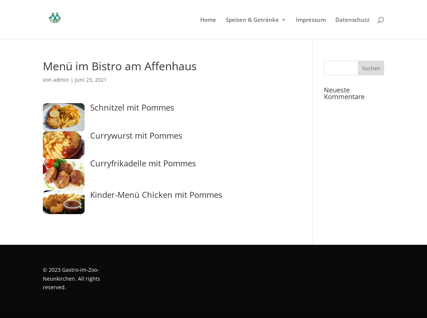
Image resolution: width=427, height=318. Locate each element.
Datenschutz (352, 20)
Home (208, 20)
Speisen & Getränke (252, 20)
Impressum (311, 20)
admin (61, 79)
